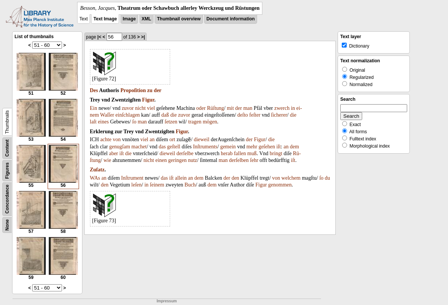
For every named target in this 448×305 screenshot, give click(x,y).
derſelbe (185, 153)
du (327, 178)
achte (106, 139)
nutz (192, 160)
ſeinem (157, 185)
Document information (230, 19)
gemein (228, 146)
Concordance (7, 199)
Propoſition (133, 90)
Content (7, 148)
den (235, 178)
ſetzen (171, 122)
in (293, 108)
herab (227, 153)
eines (103, 122)
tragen (195, 122)
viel (151, 108)
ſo (134, 122)
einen (161, 160)
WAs (95, 178)
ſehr (254, 160)
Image (129, 19)
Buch (190, 185)
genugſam (119, 146)
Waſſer (107, 115)
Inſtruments (205, 146)
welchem (291, 178)
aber (113, 153)
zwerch (282, 108)
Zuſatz (97, 170)
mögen (210, 122)
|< (99, 37)
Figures (7, 170)
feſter (254, 115)
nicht (140, 108)
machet (139, 146)
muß (252, 153)
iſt (278, 146)
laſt (93, 122)
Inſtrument (132, 178)
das (162, 146)
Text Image (105, 19)
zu (149, 90)
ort (172, 139)
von (117, 139)
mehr (251, 146)
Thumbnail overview (178, 19)
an (152, 139)
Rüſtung (215, 108)
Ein (93, 108)
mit (230, 108)
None (7, 225)
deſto (242, 115)
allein (181, 178)
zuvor (128, 108)
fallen (240, 153)
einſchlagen (127, 115)
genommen (279, 185)
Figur (148, 100)
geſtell (173, 146)
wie (107, 160)
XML (146, 19)
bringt (276, 153)
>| (143, 37)
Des (94, 90)
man (247, 108)
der (157, 90)
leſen (136, 185)
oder (201, 108)
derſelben (239, 160)
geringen (177, 160)
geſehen (267, 146)
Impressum (167, 301)
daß (165, 115)
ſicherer (279, 115)
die (173, 115)
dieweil (201, 139)
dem (294, 146)
